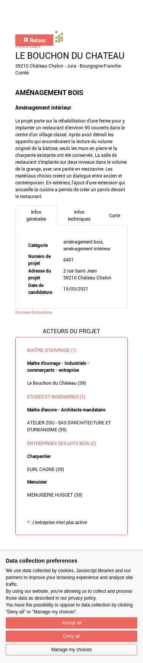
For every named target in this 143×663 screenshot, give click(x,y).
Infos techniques (79, 215)
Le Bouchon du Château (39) (56, 383)
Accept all (71, 623)
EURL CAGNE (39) (45, 469)
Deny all (71, 636)
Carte (114, 215)
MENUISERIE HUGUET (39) (54, 495)
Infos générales (36, 215)
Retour (34, 40)
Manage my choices (71, 649)
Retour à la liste (71, 546)
